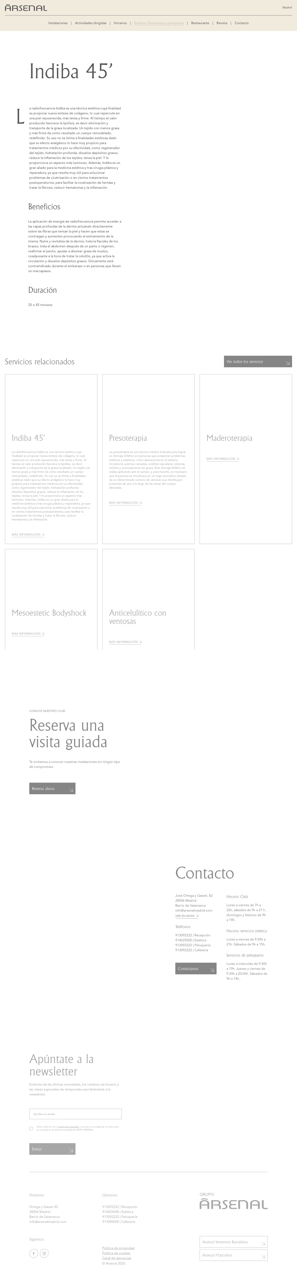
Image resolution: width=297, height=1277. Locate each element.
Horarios (120, 23)
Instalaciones (58, 23)
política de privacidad (68, 1133)
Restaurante (200, 23)
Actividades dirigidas (90, 23)
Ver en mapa (186, 919)
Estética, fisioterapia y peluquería (159, 23)
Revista (222, 23)
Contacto (242, 23)
